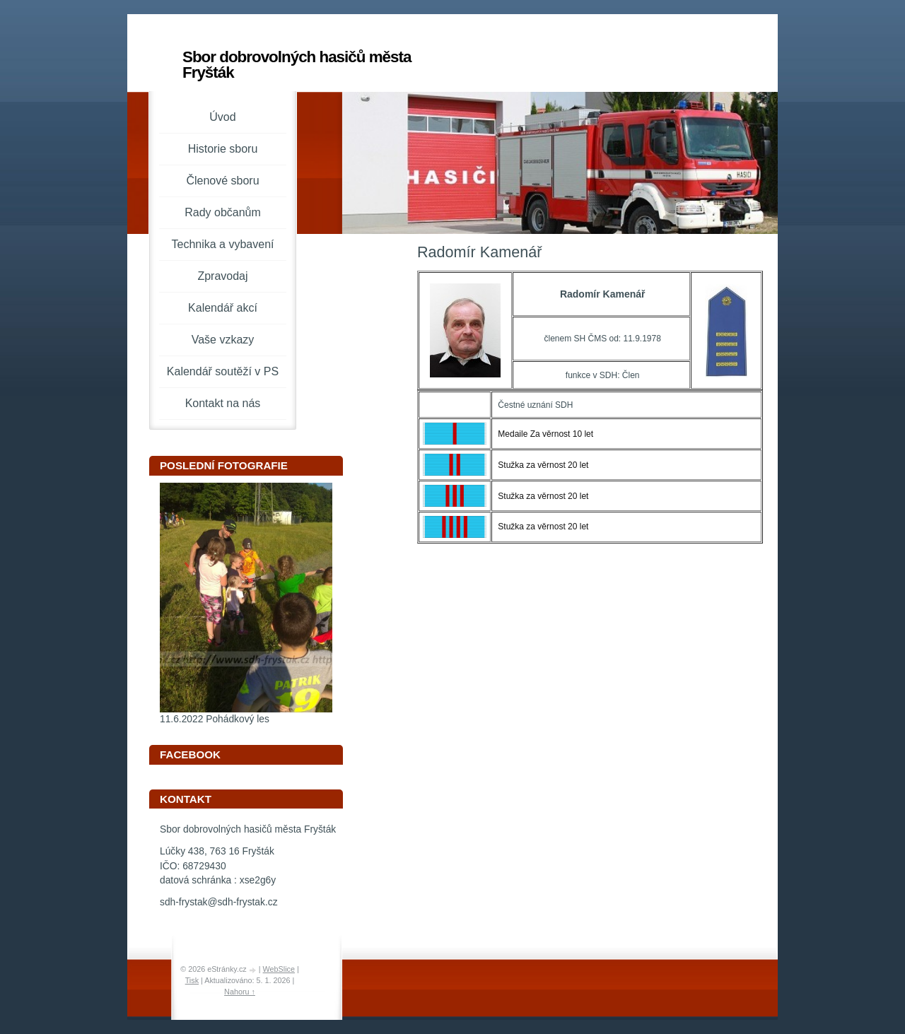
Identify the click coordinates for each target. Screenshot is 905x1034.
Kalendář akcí (222, 308)
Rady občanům (223, 212)
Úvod (222, 117)
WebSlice (279, 969)
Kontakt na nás (223, 403)
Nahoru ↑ (239, 991)
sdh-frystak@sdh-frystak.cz (219, 902)
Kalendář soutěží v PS (223, 371)
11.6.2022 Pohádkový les (214, 719)
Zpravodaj (222, 276)
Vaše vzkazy (223, 340)
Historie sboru (223, 149)
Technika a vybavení (223, 244)
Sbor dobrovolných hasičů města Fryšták (296, 64)
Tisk (192, 980)
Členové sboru (222, 181)
